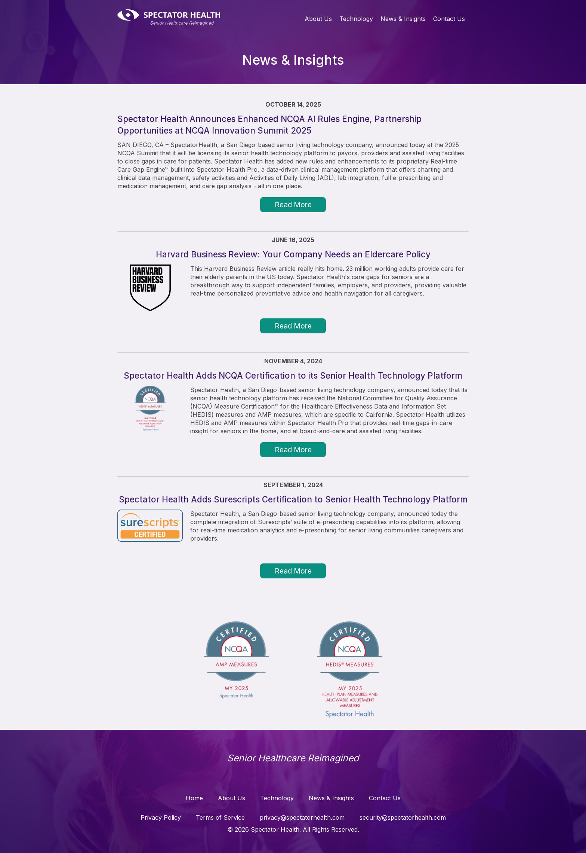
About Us (318, 18)
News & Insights (403, 18)
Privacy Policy (161, 817)
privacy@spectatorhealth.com (302, 817)
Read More (293, 204)
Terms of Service (220, 817)
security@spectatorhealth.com (403, 817)
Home (194, 798)
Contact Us (449, 18)
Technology (356, 18)
